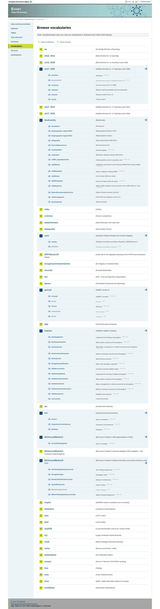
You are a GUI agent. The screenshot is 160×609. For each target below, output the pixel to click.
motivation (55, 155)
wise (46, 581)
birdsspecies (56, 358)
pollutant (54, 429)
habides (48, 331)
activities (54, 75)
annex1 (54, 419)
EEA (21, 1)
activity (54, 242)
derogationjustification (60, 364)
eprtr (46, 236)
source (54, 306)
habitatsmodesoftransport (61, 389)
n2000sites (55, 176)
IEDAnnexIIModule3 (53, 451)
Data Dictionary (29, 19)
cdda (46, 209)
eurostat (48, 270)
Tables (13, 33)
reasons (54, 95)
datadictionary (51, 223)
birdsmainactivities (58, 342)
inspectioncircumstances (61, 424)
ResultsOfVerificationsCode (61, 479)
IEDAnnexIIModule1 (53, 437)
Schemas (14, 42)
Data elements (16, 37)
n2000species (56, 186)
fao (46, 277)
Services (14, 51)
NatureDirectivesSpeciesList (62, 192)
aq (45, 49)
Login (129, 1)
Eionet (21, 19)
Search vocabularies (47, 42)
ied (45, 413)
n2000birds (55, 165)
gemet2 (48, 290)
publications (50, 555)
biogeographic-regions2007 (61, 131)
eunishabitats (56, 150)
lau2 (46, 522)
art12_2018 (49, 62)
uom (46, 575)
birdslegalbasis (57, 337)
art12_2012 (49, 56)
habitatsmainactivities (59, 379)
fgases (47, 283)
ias (45, 406)
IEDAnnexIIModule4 (53, 460)
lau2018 (48, 529)
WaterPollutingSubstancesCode (63, 494)
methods (54, 90)
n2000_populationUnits (60, 159)
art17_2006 (49, 69)
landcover (49, 509)
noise (47, 548)
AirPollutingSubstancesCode (62, 469)
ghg (46, 324)
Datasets (14, 28)
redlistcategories (57, 197)
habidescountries (58, 369)
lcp (45, 535)
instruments (55, 399)
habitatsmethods (57, 384)
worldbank (49, 588)
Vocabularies (16, 46)
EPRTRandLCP (51, 254)
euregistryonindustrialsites (57, 264)
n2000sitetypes (57, 181)
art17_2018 (49, 113)
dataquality (55, 140)
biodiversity (50, 120)
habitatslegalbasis (58, 374)
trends (53, 99)
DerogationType (57, 474)
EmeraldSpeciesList (59, 145)
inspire (47, 502)
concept (54, 296)
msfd (46, 542)
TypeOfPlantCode (58, 484)
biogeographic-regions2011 (61, 136)
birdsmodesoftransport (60, 353)
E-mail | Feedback (18, 602)
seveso (47, 561)
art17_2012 (49, 107)
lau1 (46, 516)
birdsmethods (56, 347)
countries (55, 85)
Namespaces (16, 55)
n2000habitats (56, 171)
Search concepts (65, 42)
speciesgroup (56, 202)
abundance (55, 126)
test (46, 568)
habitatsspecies (57, 394)
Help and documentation (20, 24)
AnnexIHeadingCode (59, 443)
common (48, 216)
